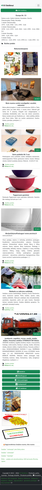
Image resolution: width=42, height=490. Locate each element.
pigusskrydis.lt (18, 480)
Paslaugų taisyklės (14, 475)
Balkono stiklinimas (24, 478)
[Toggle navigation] (38, 5)
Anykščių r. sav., (9, 309)
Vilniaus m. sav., (9, 125)
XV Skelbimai (7, 5)
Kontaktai (37, 475)
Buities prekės (9, 124)
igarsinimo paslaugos (30, 480)
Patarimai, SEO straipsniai (9, 478)
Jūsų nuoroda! (5, 483)
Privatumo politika (26, 475)
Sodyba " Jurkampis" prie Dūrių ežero (13, 449)
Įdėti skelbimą (21, 10)
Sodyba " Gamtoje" (7, 456)
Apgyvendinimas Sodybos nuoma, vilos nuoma (19, 444)
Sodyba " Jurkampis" (7, 452)
